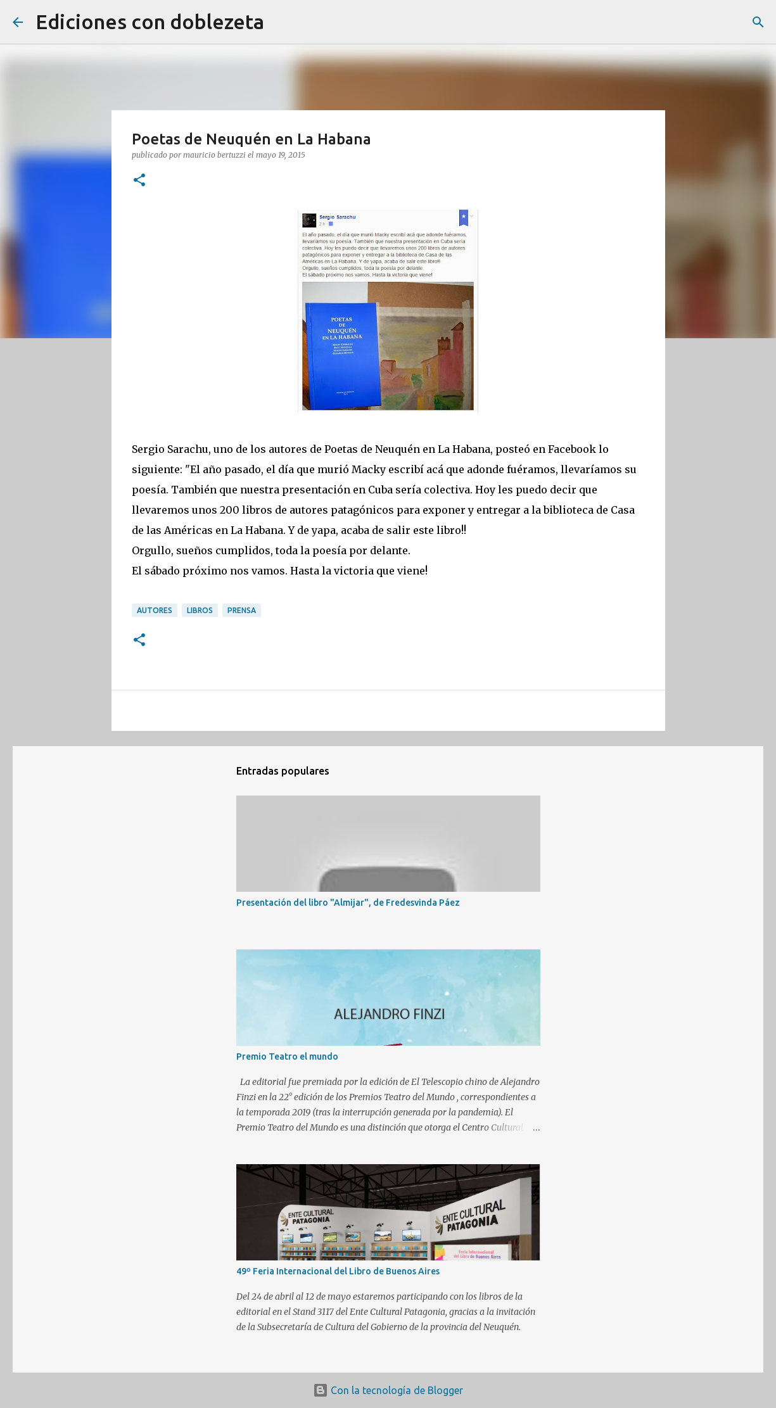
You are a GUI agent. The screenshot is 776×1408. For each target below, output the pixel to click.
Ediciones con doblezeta (149, 21)
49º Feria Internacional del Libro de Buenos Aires (338, 1271)
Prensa (241, 610)
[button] (139, 180)
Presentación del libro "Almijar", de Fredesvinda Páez (348, 902)
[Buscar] (281, 22)
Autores (154, 610)
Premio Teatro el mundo (287, 1056)
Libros (200, 610)
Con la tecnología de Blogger (388, 1390)
